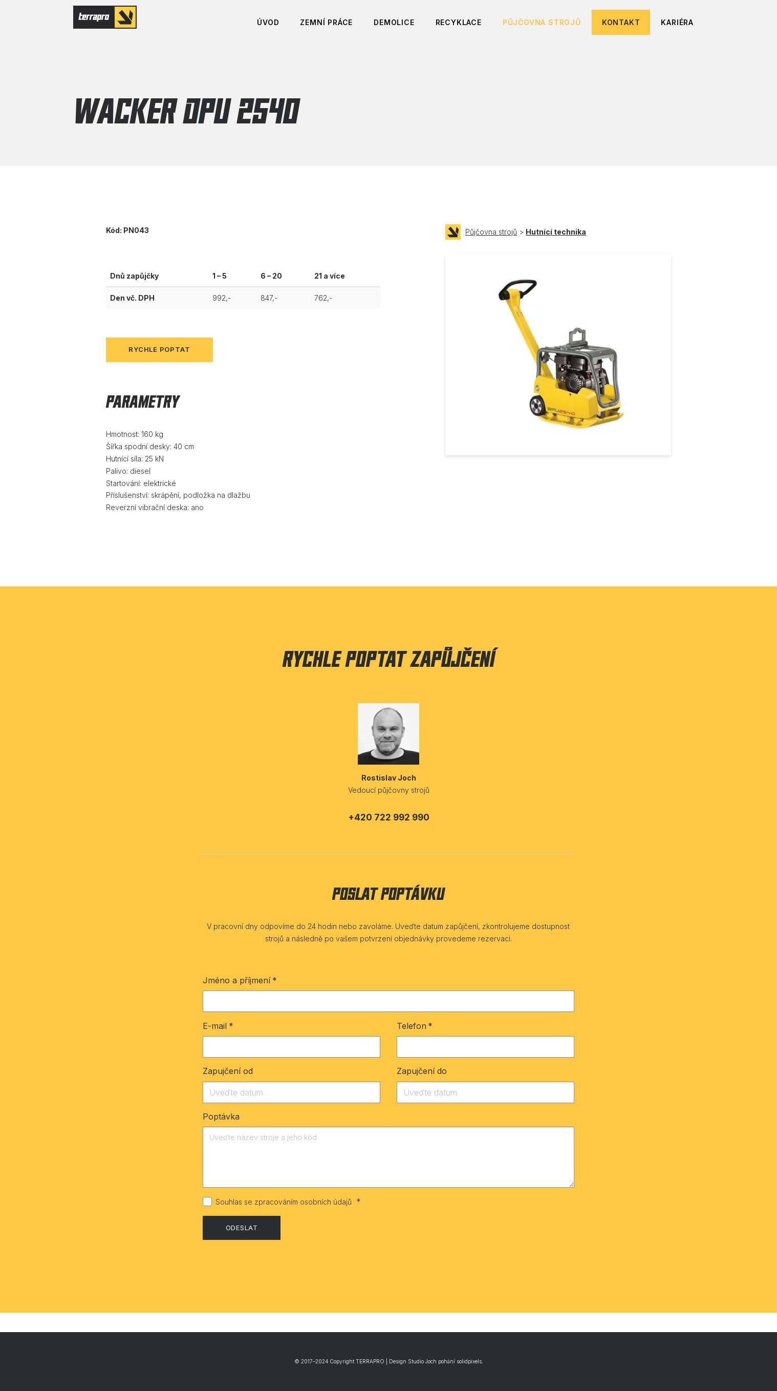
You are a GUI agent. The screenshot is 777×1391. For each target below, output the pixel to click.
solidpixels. (470, 1362)
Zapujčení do (422, 1091)
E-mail (218, 1046)
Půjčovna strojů (491, 251)
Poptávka (221, 1136)
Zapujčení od (228, 1091)
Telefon (415, 1046)
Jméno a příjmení (239, 1000)
